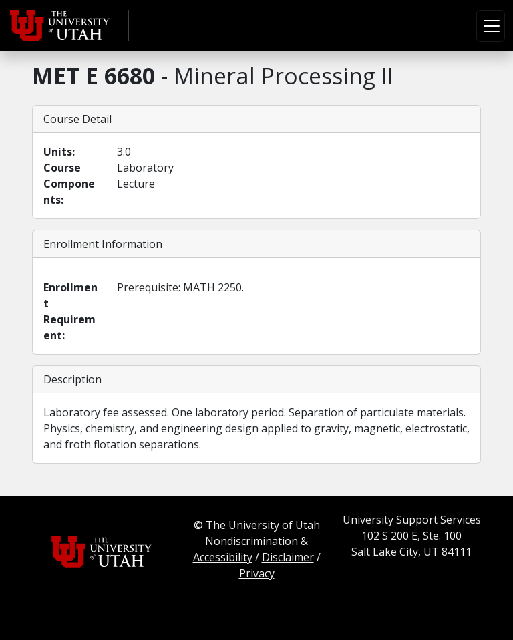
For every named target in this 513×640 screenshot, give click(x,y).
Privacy (257, 573)
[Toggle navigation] (490, 26)
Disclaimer (288, 557)
